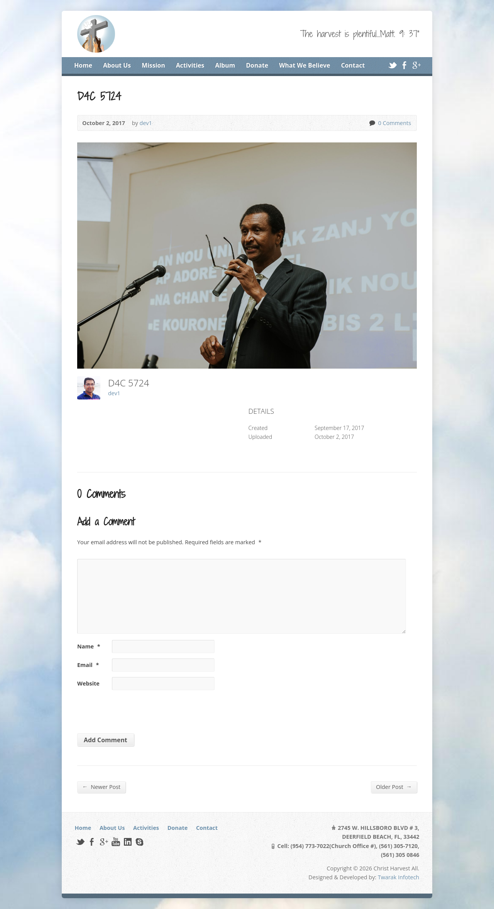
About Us (117, 65)
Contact (353, 65)
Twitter (392, 65)
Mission (153, 65)
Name (88, 646)
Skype (139, 841)
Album (225, 65)
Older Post (394, 787)
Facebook (404, 65)
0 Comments (371, 122)
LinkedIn (127, 841)
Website (88, 683)
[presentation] (130, 709)
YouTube (115, 841)
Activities (190, 65)
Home (83, 65)
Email (88, 665)
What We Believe (304, 65)
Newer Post (101, 787)
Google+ (416, 65)
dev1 (145, 123)
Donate (257, 65)
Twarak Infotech (399, 877)
